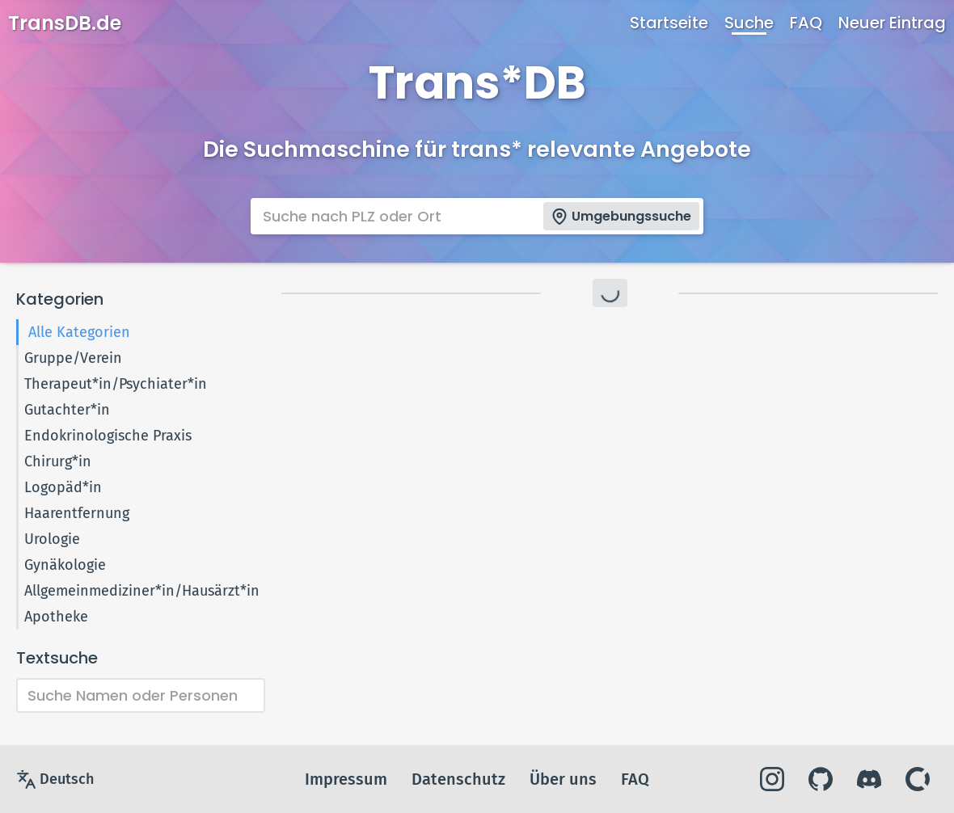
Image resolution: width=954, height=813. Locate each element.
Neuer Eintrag (892, 22)
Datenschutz (458, 779)
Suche (749, 22)
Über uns (563, 779)
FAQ (806, 22)
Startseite (669, 22)
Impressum (346, 779)
